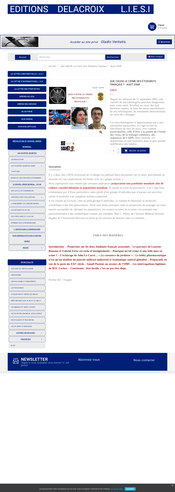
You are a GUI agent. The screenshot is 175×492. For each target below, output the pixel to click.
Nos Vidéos (26, 119)
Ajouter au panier (135, 151)
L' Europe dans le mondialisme (27, 229)
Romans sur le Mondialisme (23, 223)
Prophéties (32, 338)
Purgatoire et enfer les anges (24, 294)
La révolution (17, 159)
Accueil (22, 57)
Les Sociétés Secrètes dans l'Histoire (27, 167)
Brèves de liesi (27, 96)
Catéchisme (16, 275)
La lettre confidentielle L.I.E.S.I (27, 74)
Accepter (130, 489)
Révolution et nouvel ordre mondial (25, 143)
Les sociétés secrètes (24, 152)
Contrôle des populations (27, 196)
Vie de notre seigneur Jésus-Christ (26, 314)
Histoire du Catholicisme (22, 269)
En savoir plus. (117, 489)
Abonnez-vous (89, 359)
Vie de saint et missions (21, 326)
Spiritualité (21, 261)
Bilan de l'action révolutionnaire (26, 178)
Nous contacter (144, 360)
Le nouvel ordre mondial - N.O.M (26, 183)
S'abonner (164, 41)
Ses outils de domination (22, 191)
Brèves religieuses (27, 104)
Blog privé (27, 112)
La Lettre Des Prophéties (27, 89)
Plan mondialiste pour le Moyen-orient (27, 238)
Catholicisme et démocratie (23, 281)
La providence (17, 288)
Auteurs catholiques (29, 332)
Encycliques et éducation (22, 320)
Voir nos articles (27, 127)
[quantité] (113, 151)
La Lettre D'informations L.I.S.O (27, 81)
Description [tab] (55, 166)
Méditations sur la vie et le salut (26, 301)
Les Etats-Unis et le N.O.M (22, 216)
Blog (13, 345)
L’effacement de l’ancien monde (25, 204)
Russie (33, 247)
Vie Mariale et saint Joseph (23, 307)
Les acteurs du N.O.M (20, 210)
